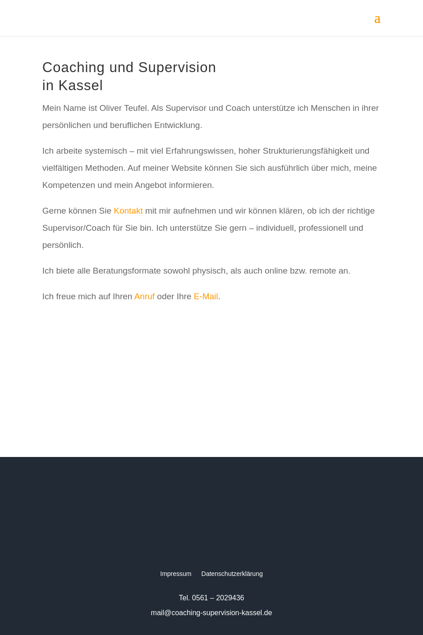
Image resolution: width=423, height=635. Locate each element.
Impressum (175, 574)
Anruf (144, 296)
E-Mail (206, 296)
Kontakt (128, 210)
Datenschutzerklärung (232, 574)
